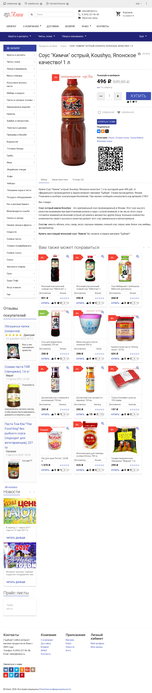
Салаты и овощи (15, 218)
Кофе (10, 176)
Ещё (141, 36)
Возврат (70, 26)
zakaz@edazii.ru (87, 11)
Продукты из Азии (48, 46)
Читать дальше (15, 537)
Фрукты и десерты (18, 36)
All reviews (11, 487)
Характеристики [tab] (60, 179)
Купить (45, 303)
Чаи (8, 294)
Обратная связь (88, 18)
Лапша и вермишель (72, 36)
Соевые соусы (14, 253)
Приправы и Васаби (17, 134)
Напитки (11, 114)
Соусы (10, 259)
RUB (137, 4)
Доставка (53, 26)
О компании (31, 26)
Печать (143, 53)
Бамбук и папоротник (18, 121)
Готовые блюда (15, 148)
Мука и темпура (14, 75)
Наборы (11, 183)
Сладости (12, 232)
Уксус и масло (14, 287)
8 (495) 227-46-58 (88, 14)
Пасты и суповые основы (20, 100)
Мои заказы (97, 647)
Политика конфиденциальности (55, 689)
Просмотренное (57, 3)
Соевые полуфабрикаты (19, 245)
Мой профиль (97, 643)
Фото (68, 650)
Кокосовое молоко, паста (17, 84)
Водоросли (12, 141)
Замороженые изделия (18, 107)
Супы (9, 273)
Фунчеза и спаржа (16, 266)
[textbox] (54, 14)
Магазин (70, 640)
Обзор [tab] (44, 179)
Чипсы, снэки (45, 36)
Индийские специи (16, 169)
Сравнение (12, 3)
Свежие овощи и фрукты (19, 225)
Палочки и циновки (17, 128)
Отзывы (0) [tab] (78, 179)
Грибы (10, 155)
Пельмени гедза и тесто (19, 190)
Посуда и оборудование (19, 197)
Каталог (12, 26)
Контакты (103, 26)
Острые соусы (122, 137)
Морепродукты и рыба (18, 211)
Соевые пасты (14, 239)
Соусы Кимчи (136, 137)
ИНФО (85, 26)
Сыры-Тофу (12, 280)
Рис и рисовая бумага (18, 204)
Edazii (68, 643)
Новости (70, 647)
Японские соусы (104, 141)
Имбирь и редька (15, 93)
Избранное (33, 3)
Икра (9, 162)
